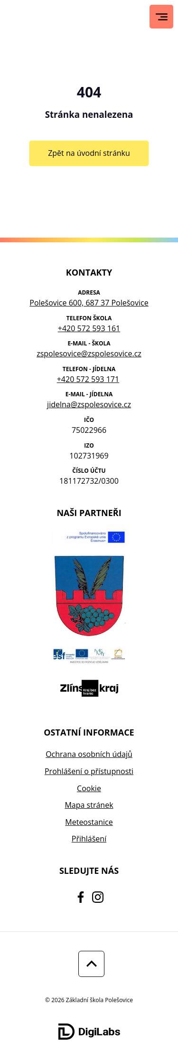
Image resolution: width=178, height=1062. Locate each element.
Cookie (89, 788)
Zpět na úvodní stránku (89, 153)
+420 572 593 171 (88, 379)
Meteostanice (88, 822)
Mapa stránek (89, 805)
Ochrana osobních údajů (89, 754)
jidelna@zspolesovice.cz (89, 404)
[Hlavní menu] (161, 16)
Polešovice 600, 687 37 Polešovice (88, 302)
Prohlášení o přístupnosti (89, 771)
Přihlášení (89, 838)
